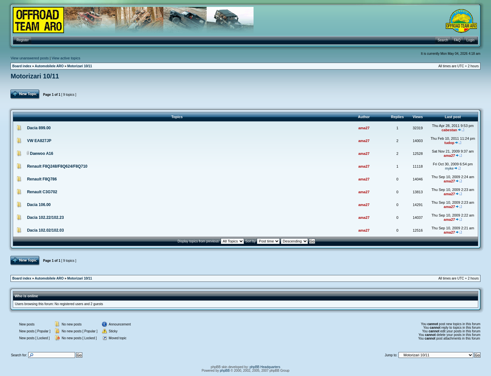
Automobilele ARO (49, 66)
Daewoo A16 (41, 153)
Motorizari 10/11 (79, 66)
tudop (449, 143)
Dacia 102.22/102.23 (45, 217)
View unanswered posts (29, 58)
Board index (21, 66)
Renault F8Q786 (42, 179)
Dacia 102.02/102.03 (45, 230)
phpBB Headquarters (265, 367)
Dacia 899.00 (39, 128)
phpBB (225, 370)
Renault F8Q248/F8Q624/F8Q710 (57, 166)
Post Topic (25, 94)
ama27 (363, 128)
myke (449, 168)
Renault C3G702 (42, 192)
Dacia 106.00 (39, 204)
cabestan (449, 130)
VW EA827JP (39, 140)
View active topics (65, 58)
